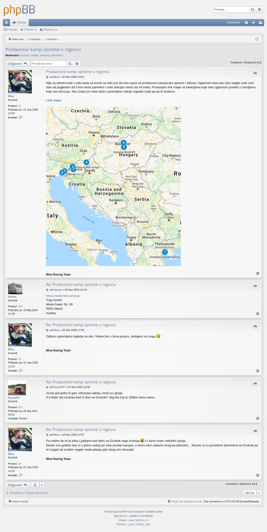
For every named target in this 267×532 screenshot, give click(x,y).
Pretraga (12, 29)
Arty (125, 516)
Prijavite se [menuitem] (254, 23)
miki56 (34, 55)
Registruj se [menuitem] (261, 23)
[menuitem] (246, 22)
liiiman (12, 296)
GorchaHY (57, 55)
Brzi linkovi (7, 23)
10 (19, 105)
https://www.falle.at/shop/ (63, 296)
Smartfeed (233, 22)
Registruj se (50, 29)
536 (20, 306)
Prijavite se (30, 29)
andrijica (44, 55)
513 (20, 407)
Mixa (11, 96)
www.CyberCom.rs (138, 520)
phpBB (121, 511)
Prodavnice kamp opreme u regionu (43, 49)
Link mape (53, 100)
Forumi (21, 22)
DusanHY (14, 397)
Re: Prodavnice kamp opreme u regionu (81, 284)
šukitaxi (25, 55)
